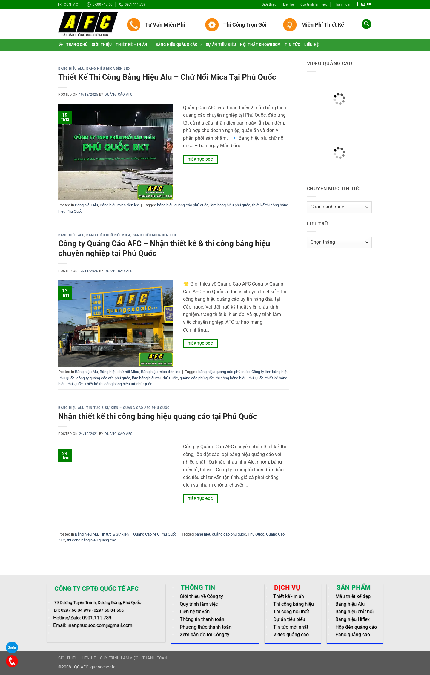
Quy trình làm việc (314, 4)
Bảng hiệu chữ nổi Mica (108, 235)
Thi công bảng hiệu (293, 604)
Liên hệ (288, 4)
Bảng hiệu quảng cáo (179, 45)
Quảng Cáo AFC (118, 94)
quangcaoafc (102, 667)
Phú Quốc (256, 534)
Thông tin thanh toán (202, 619)
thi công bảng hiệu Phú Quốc (240, 378)
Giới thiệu (269, 4)
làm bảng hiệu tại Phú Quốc (155, 378)
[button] (366, 24)
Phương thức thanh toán (205, 627)
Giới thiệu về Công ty (201, 596)
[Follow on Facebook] (357, 4)
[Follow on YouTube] (369, 4)
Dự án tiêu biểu (221, 44)
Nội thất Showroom (260, 44)
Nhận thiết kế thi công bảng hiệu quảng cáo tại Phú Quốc (157, 416)
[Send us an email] (363, 4)
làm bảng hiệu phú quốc (230, 205)
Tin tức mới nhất (290, 627)
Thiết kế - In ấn (288, 596)
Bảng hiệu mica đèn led (108, 68)
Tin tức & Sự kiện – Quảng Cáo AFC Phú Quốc (128, 408)
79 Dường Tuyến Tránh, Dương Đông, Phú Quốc (97, 602)
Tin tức (292, 44)
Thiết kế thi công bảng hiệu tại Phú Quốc (118, 384)
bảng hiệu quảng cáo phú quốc (182, 205)
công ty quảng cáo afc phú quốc (103, 378)
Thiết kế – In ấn (133, 45)
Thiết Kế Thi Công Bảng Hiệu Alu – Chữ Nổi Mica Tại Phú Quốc (167, 77)
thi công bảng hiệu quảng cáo (91, 540)
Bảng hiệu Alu (71, 68)
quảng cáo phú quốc (197, 378)
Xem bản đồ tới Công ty (204, 634)
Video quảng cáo (291, 634)
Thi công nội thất (291, 611)
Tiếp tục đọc (200, 159)
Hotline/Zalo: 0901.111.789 (82, 618)
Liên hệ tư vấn (195, 611)
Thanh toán (342, 4)
